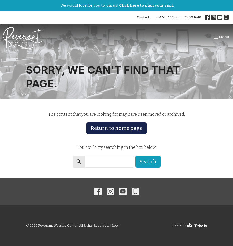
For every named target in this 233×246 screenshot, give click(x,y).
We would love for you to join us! (117, 5)
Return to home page (116, 128)
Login (116, 225)
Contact (143, 17)
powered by (189, 226)
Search (148, 162)
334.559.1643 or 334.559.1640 (178, 17)
